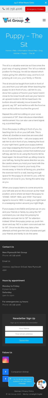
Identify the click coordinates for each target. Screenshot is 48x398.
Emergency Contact (35, 9)
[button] (45, 2)
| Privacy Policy (27, 391)
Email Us (6, 261)
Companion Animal (20, 372)
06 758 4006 (14, 8)
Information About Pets (27, 50)
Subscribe (24, 340)
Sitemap (17, 391)
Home (8, 50)
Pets (14, 50)
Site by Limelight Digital (32, 394)
